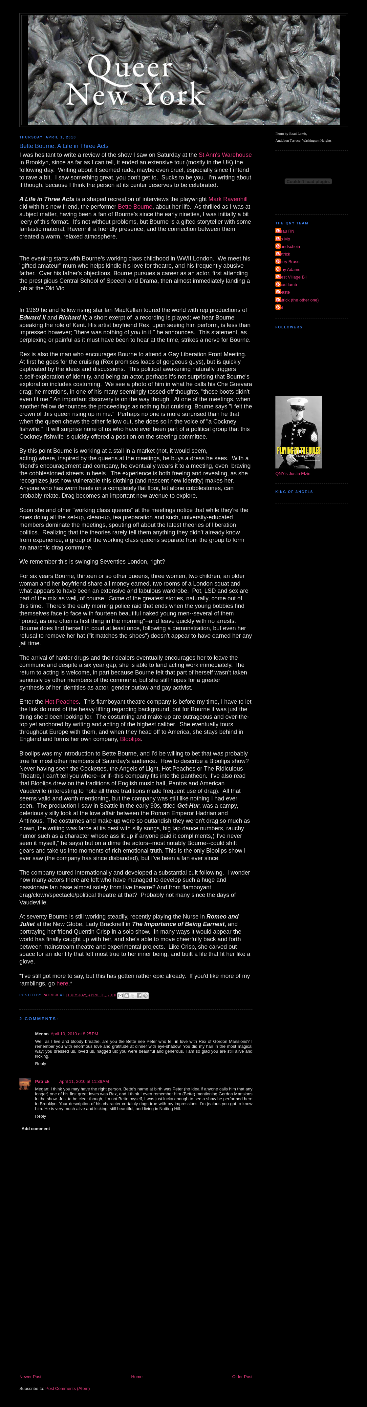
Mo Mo (283, 239)
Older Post (242, 1376)
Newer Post (30, 1376)
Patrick (42, 1081)
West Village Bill (292, 277)
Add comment (36, 1128)
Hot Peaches (62, 701)
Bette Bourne (135, 206)
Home (137, 1376)
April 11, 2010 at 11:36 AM (84, 1081)
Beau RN (285, 231)
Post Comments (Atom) (68, 1388)
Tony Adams (288, 269)
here (62, 983)
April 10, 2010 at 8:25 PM (74, 1033)
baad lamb (287, 284)
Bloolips (130, 739)
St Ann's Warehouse (225, 155)
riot (280, 307)
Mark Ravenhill (228, 199)
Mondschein (288, 246)
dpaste (283, 292)
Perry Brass (288, 261)
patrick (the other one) (298, 300)
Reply (40, 1063)
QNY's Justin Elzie (293, 473)
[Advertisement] (135, 1324)
